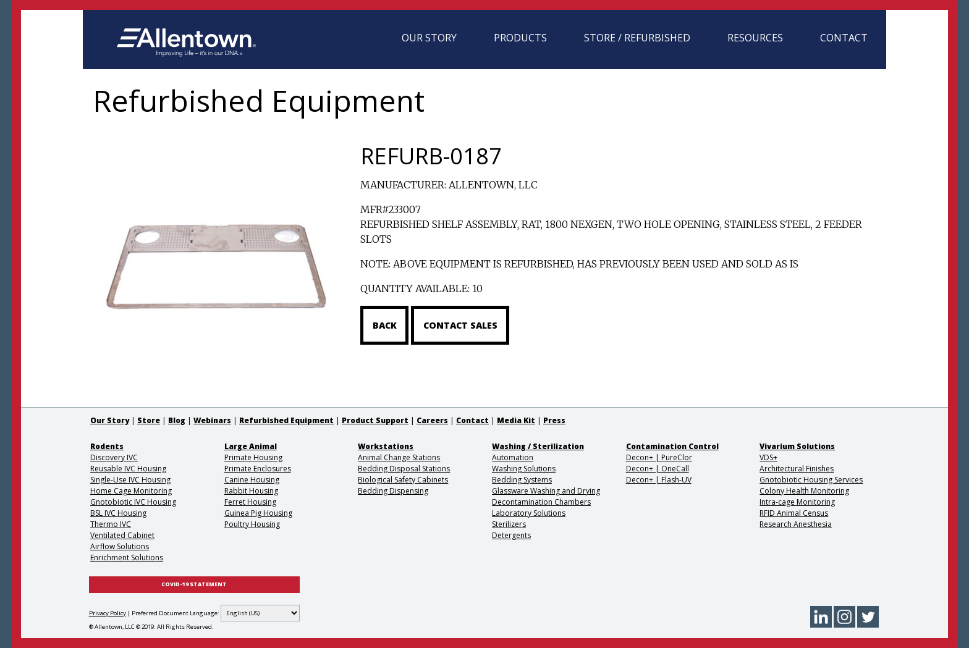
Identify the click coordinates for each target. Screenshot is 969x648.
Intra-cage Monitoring (797, 502)
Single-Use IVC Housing (130, 479)
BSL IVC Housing (118, 513)
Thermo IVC (110, 524)
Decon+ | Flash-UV (659, 479)
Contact (844, 37)
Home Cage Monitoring (131, 491)
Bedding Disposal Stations (404, 468)
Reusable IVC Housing (128, 468)
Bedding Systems (522, 479)
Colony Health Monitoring (804, 491)
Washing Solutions (524, 468)
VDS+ (768, 457)
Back (385, 325)
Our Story (429, 37)
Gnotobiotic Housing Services (811, 479)
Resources (755, 37)
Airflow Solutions (119, 546)
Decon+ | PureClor (659, 457)
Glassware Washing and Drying (546, 491)
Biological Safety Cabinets (403, 479)
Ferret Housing (250, 502)
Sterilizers (509, 524)
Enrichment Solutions (126, 557)
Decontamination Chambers (541, 502)
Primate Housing (253, 457)
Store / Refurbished (637, 37)
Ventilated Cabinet (122, 535)
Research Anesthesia (796, 524)
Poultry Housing (252, 524)
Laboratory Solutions (528, 513)
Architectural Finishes (797, 468)
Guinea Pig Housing (258, 513)
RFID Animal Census (794, 513)
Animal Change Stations (399, 457)
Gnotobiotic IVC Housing (133, 502)
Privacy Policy (107, 613)
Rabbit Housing (251, 491)
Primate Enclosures (257, 468)
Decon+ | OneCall (657, 468)
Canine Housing (251, 479)
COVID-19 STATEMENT (194, 584)
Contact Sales (460, 325)
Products (520, 37)
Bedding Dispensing (393, 491)
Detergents (511, 535)
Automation (512, 457)
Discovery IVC (114, 457)
